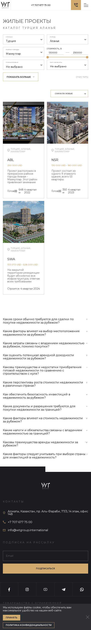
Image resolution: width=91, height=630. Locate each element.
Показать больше (21, 77)
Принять (11, 617)
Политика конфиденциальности (29, 625)
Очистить (82, 77)
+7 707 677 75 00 (41, 5)
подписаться (45, 568)
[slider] (47, 57)
